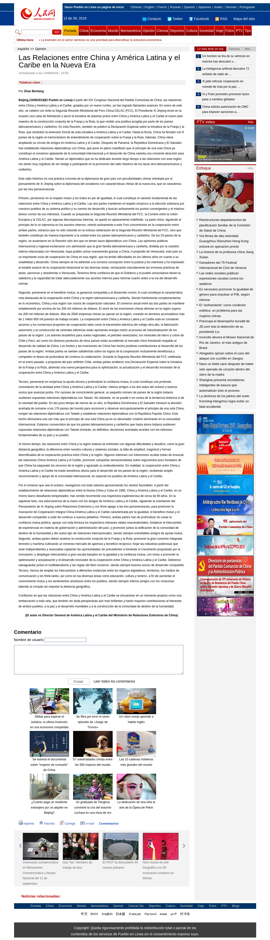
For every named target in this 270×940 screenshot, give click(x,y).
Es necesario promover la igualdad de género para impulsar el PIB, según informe (226, 294)
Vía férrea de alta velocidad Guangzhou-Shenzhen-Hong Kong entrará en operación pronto (224, 241)
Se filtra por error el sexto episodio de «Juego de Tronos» (92, 722)
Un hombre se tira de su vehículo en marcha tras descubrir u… (226, 58)
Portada (70, 31)
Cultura (191, 31)
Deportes (177, 31)
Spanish (189, 7)
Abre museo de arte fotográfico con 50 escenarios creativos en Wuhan (158, 870)
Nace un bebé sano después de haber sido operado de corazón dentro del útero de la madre (226, 369)
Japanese (204, 7)
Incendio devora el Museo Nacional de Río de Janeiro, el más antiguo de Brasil (226, 342)
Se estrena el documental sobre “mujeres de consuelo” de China (49, 765)
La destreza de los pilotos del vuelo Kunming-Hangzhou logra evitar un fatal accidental (224, 401)
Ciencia (162, 31)
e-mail (87, 823)
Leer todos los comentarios (114, 681)
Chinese (135, 7)
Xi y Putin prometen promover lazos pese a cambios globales (225, 96)
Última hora (25, 40)
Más (251, 122)
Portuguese (247, 7)
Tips (248, 31)
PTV (239, 31)
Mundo (113, 31)
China (84, 31)
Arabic (218, 7)
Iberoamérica (131, 31)
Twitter (175, 19)
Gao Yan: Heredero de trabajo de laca (77, 865)
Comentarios (109, 823)
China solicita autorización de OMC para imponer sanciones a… (225, 109)
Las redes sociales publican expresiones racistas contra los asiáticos (221, 278)
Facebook (199, 19)
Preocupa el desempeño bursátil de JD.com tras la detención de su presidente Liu (224, 326)
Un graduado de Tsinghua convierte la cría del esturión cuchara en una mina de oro (92, 807)
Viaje (219, 31)
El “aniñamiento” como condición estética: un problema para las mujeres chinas (222, 310)
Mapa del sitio (244, 19)
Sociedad (206, 31)
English (149, 7)
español (23, 49)
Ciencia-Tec (136, 906)
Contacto (152, 19)
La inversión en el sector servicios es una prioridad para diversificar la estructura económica (101, 40)
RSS (221, 19)
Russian (175, 7)
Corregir (67, 823)
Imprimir (26, 823)
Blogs (235, 906)
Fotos (229, 31)
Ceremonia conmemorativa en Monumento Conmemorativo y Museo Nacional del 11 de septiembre (40, 873)
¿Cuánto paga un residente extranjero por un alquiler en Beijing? (49, 807)
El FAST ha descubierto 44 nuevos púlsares (120, 865)
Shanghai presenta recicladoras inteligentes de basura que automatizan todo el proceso (222, 385)
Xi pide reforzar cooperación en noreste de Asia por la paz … (223, 84)
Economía (98, 31)
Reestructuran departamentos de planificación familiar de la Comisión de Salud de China (224, 225)
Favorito (47, 823)
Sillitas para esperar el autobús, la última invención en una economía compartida (49, 722)
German (231, 7)
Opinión (149, 31)
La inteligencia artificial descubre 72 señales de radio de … (225, 71)
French (162, 7)
